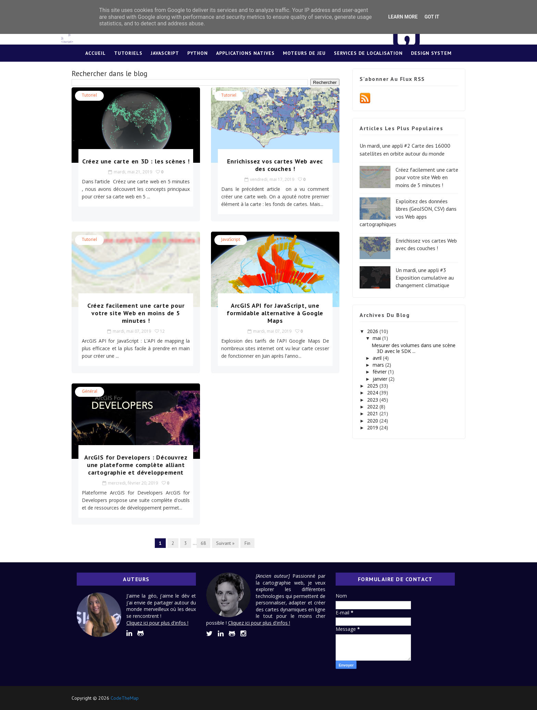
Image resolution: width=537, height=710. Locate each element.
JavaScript (165, 53)
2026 (373, 331)
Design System (431, 53)
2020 (373, 420)
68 (203, 543)
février (380, 371)
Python (197, 53)
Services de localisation (368, 53)
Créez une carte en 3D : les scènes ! (136, 161)
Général (89, 391)
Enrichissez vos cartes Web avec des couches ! (275, 165)
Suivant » (225, 543)
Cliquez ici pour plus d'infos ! (157, 623)
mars (379, 365)
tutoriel (89, 95)
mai (377, 338)
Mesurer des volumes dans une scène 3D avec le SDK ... (413, 348)
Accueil (95, 53)
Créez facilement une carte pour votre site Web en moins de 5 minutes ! (136, 313)
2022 (373, 406)
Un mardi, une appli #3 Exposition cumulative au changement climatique (425, 278)
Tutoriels (128, 53)
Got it (431, 17)
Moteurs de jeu (304, 53)
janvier (381, 379)
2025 (373, 385)
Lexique (268, 70)
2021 (373, 413)
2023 (373, 399)
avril (378, 358)
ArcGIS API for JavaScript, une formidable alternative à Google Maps (275, 313)
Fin (247, 543)
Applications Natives (245, 53)
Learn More (402, 17)
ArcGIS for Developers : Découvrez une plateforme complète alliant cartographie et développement (135, 464)
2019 (373, 427)
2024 (373, 392)
